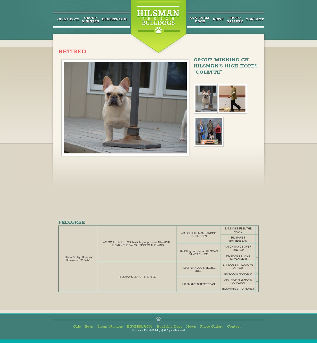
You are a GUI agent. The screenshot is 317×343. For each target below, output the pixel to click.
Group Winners (110, 326)
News (218, 19)
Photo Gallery (211, 326)
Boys (74, 19)
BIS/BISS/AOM (114, 19)
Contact (255, 19)
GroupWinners (90, 20)
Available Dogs (169, 326)
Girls (62, 19)
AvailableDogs (199, 20)
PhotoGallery (235, 20)
